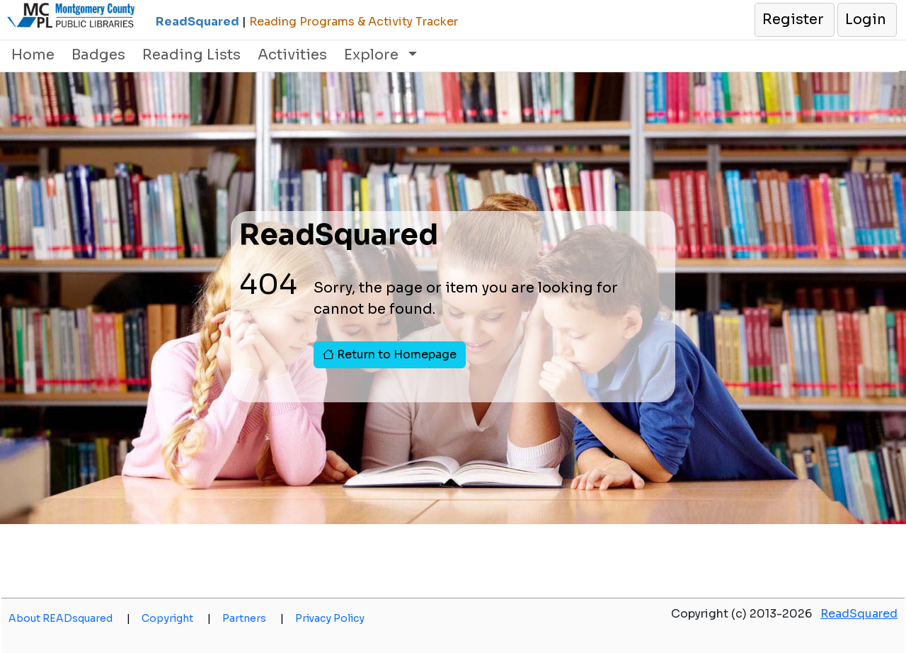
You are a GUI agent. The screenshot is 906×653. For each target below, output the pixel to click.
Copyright (176, 618)
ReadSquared (859, 613)
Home (33, 55)
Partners (253, 618)
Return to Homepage (390, 354)
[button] (794, 20)
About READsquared (69, 618)
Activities (292, 55)
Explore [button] (373, 55)
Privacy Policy (330, 618)
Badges (98, 55)
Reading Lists (191, 55)
